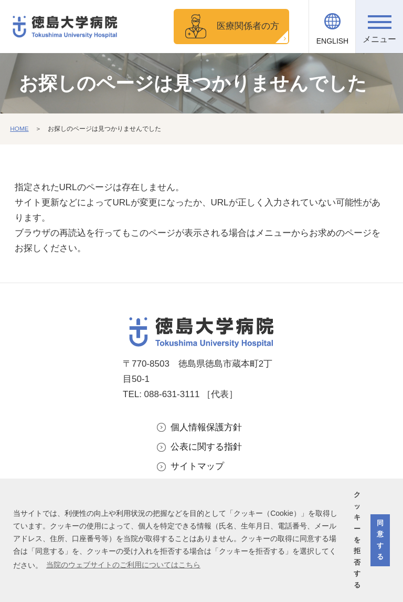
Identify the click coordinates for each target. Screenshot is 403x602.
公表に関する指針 (206, 447)
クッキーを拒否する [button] (357, 539)
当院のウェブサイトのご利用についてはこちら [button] (123, 565)
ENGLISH (332, 41)
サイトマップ (197, 466)
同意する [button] (380, 540)
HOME (19, 128)
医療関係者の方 (248, 26)
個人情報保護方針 (206, 427)
